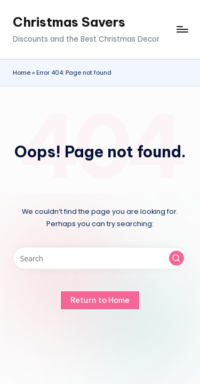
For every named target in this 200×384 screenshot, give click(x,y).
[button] (176, 258)
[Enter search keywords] (100, 258)
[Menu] (182, 30)
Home (21, 72)
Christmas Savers (69, 22)
